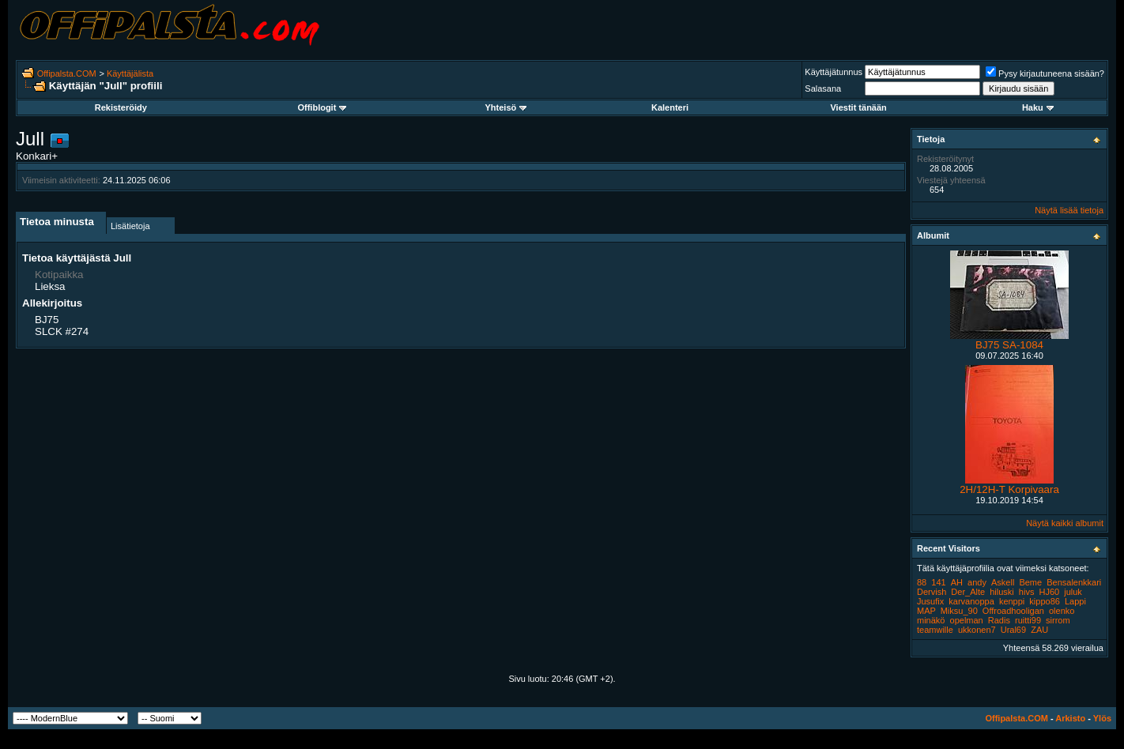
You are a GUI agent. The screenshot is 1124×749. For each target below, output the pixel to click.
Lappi (1075, 601)
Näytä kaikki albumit (1064, 523)
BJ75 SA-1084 (1009, 345)
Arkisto (1070, 718)
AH (957, 582)
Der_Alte (968, 592)
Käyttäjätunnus (833, 72)
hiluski (1002, 592)
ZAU (1039, 629)
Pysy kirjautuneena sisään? (1045, 73)
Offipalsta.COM (66, 73)
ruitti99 (1028, 620)
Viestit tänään (858, 107)
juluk (1073, 592)
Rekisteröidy (121, 107)
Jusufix (930, 601)
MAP (926, 610)
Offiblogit (321, 107)
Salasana (823, 88)
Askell (1002, 582)
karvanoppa (971, 601)
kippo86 (1044, 601)
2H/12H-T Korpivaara (1009, 489)
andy (976, 582)
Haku (1038, 107)
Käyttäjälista (130, 73)
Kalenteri (669, 107)
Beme (1030, 582)
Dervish (931, 592)
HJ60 (1049, 592)
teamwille (935, 629)
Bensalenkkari (1074, 582)
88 (921, 582)
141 (938, 582)
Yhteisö (506, 107)
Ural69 (1013, 629)
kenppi (1011, 601)
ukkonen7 (977, 629)
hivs (1027, 592)
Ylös (1102, 718)
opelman (966, 620)
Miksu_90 (959, 610)
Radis (999, 620)
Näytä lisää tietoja (1069, 210)
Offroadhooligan (1013, 610)
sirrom (1058, 620)
